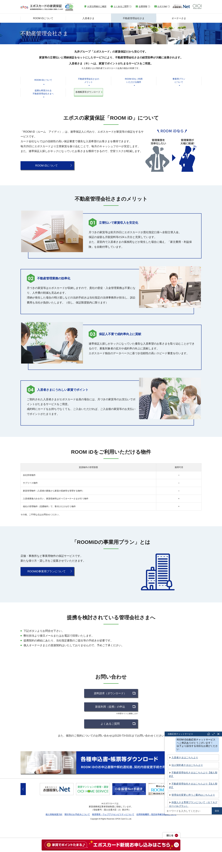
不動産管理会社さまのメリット (88, 80)
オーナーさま (179, 18)
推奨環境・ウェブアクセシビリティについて (113, 814)
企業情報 (143, 6)
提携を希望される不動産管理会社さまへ (43, 92)
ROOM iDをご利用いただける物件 (134, 80)
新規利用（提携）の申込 (110, 706)
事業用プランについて (179, 80)
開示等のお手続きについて (77, 814)
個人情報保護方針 (54, 814)
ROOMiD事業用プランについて (46, 571)
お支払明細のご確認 (96, 6)
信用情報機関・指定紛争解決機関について (156, 814)
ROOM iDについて (43, 18)
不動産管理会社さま (133, 18)
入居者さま (88, 18)
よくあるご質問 (121, 6)
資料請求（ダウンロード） (110, 693)
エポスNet (162, 6)
